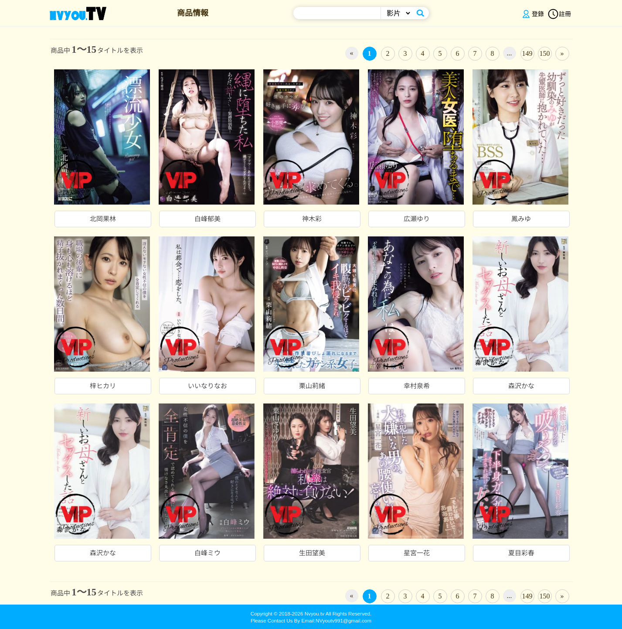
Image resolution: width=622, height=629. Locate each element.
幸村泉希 (417, 386)
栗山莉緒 (312, 386)
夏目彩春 (521, 553)
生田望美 (312, 553)
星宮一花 (417, 553)
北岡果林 (103, 218)
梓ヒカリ (103, 386)
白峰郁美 (207, 218)
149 (527, 53)
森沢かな (521, 386)
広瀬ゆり (417, 218)
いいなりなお (207, 386)
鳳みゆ (521, 218)
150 (545, 53)
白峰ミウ (207, 553)
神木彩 (312, 218)
